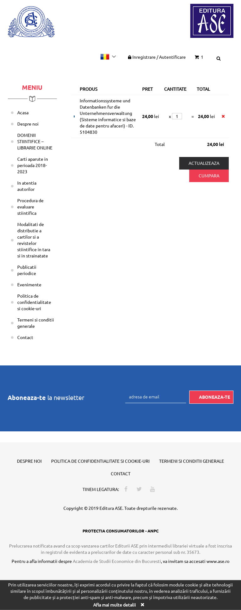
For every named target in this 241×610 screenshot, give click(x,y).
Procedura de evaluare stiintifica (30, 206)
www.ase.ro (217, 561)
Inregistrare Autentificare (156, 57)
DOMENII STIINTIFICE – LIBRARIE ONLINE (34, 141)
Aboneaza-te (214, 397)
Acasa (23, 112)
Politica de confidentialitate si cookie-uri (34, 302)
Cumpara (209, 175)
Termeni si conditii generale (35, 323)
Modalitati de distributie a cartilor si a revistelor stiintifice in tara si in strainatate (33, 239)
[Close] (142, 604)
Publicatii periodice (26, 270)
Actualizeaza (204, 163)
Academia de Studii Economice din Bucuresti (117, 561)
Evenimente (29, 284)
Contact (25, 337)
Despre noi (28, 124)
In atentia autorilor (26, 186)
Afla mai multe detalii (114, 604)
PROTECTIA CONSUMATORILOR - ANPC (120, 530)
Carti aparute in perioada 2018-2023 (32, 165)
